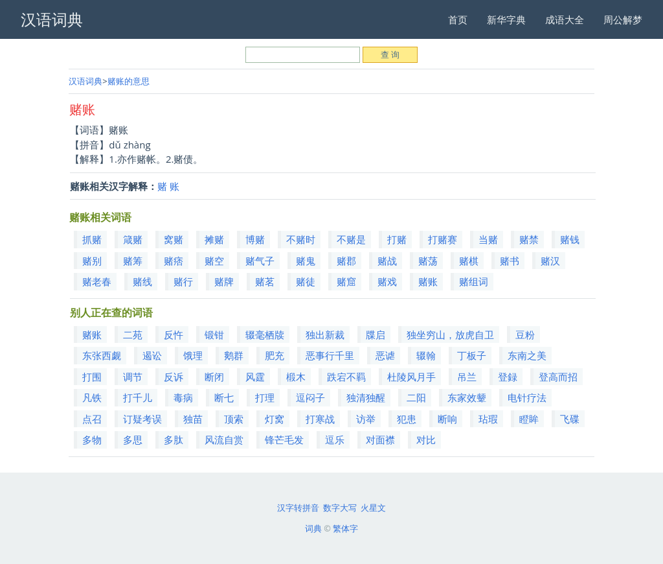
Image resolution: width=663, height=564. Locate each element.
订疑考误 (142, 418)
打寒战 (320, 418)
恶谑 (385, 355)
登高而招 (558, 376)
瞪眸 (529, 418)
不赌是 (351, 239)
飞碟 (569, 418)
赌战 (387, 260)
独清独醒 (365, 397)
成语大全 (564, 19)
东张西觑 (101, 355)
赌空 (214, 260)
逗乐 (334, 439)
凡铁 (92, 397)
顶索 (233, 418)
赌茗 (265, 281)
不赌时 (300, 239)
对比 (426, 439)
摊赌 (214, 239)
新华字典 (506, 19)
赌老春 (96, 281)
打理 (265, 397)
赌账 (428, 281)
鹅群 (233, 355)
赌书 (509, 260)
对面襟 (380, 439)
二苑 (132, 334)
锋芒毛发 (284, 439)
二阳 (416, 397)
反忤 (173, 334)
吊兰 (467, 376)
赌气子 (260, 260)
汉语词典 (85, 81)
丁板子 (471, 355)
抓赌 (92, 239)
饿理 (193, 355)
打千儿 (137, 397)
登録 (507, 376)
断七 (224, 397)
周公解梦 (622, 19)
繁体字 (345, 528)
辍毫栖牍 (264, 334)
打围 (92, 376)
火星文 (373, 507)
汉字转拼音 (298, 507)
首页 (457, 19)
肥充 (274, 355)
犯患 (406, 418)
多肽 (173, 439)
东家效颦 (466, 397)
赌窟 (346, 281)
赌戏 (387, 281)
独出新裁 (325, 334)
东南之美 (527, 355)
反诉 (173, 376)
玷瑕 (488, 418)
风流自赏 (224, 439)
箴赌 (132, 239)
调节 (132, 376)
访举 (366, 418)
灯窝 (274, 418)
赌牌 (224, 281)
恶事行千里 (330, 355)
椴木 (296, 376)
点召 (92, 418)
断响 (447, 418)
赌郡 (346, 260)
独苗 (193, 418)
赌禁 (529, 239)
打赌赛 (442, 239)
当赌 (488, 239)
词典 (313, 528)
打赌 (397, 239)
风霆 (255, 376)
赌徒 (305, 281)
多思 (132, 439)
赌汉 (550, 260)
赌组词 (473, 281)
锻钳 (214, 334)
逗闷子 (310, 397)
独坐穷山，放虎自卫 (450, 334)
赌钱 (569, 239)
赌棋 (468, 260)
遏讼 (152, 355)
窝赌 (173, 239)
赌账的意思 (128, 81)
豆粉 (525, 334)
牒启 (375, 334)
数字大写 (340, 507)
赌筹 (132, 260)
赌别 (92, 260)
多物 (92, 439)
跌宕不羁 (346, 376)
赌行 (183, 281)
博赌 (255, 239)
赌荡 (428, 260)
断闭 (214, 376)
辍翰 (426, 355)
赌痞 (173, 260)
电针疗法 (527, 397)
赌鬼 (305, 260)
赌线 (142, 281)
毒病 (183, 397)
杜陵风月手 (411, 376)
